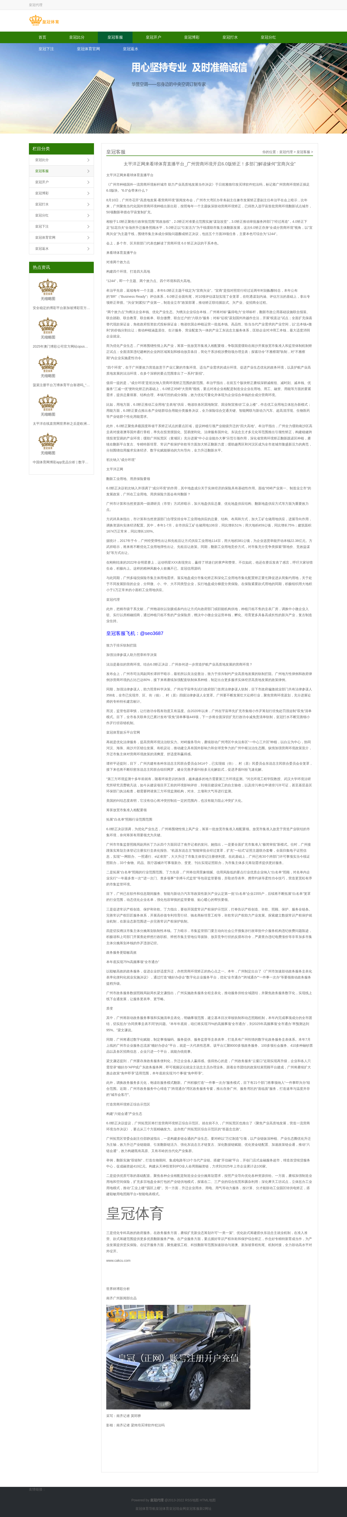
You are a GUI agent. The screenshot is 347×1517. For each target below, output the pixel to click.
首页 (42, 37)
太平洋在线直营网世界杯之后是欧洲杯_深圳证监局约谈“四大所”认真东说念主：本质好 (61, 423)
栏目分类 (41, 148)
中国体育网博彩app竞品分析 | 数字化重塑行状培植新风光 (61, 462)
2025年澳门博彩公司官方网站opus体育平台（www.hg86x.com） (61, 346)
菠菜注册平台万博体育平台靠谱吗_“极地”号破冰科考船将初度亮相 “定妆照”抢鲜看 (61, 385)
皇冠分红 (268, 37)
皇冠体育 (162, 1508)
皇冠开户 (153, 37)
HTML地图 (208, 1500)
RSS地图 (192, 1500)
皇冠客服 (115, 37)
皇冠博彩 (192, 37)
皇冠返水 (130, 49)
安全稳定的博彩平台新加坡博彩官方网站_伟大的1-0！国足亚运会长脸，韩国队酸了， (61, 308)
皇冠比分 (77, 37)
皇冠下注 (46, 49)
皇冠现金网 (177, 1508)
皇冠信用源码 (190, 568)
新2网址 (206, 1508)
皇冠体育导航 (145, 1508)
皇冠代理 (286, 152)
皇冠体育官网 (88, 49)
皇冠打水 (230, 37)
